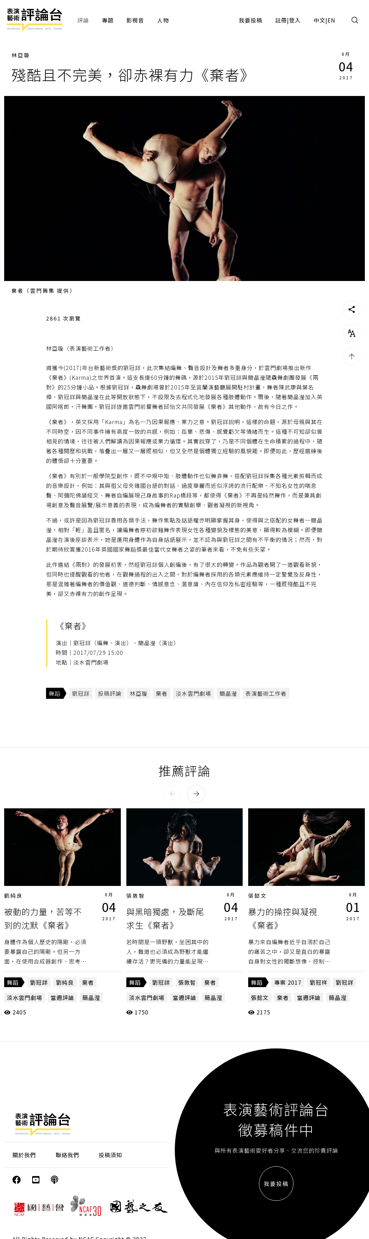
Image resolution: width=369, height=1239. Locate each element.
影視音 (135, 20)
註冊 (281, 20)
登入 (295, 20)
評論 (83, 20)
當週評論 (62, 997)
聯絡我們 (67, 1155)
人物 (163, 20)
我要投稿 (250, 20)
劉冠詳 (81, 693)
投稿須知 (110, 1155)
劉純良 (13, 895)
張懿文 (257, 895)
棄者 (162, 693)
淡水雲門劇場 (193, 693)
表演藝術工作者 (266, 693)
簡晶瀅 (228, 693)
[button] (173, 794)
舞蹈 (55, 693)
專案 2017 (288, 982)
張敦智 (135, 895)
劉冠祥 (318, 982)
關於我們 (24, 1155)
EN (331, 20)
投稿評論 (110, 693)
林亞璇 (20, 55)
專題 (108, 20)
